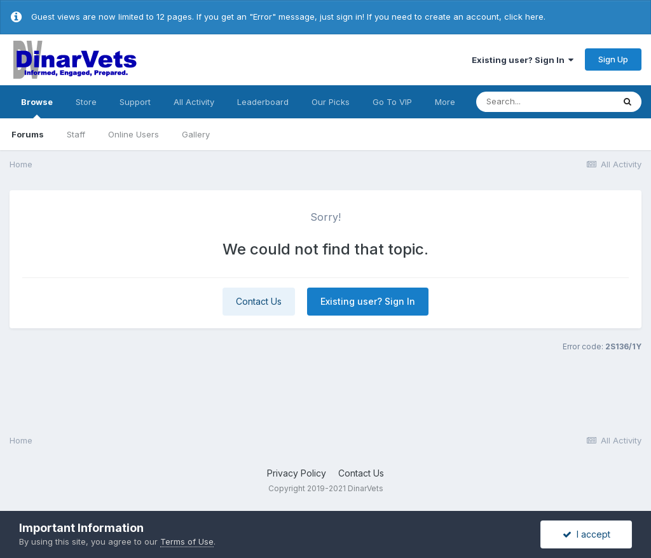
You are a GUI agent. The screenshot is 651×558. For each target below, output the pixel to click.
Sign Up (613, 59)
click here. (524, 16)
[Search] (544, 102)
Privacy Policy (296, 473)
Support (135, 102)
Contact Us (259, 301)
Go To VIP (392, 102)
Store (86, 102)
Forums (27, 134)
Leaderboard (263, 102)
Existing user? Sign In (522, 60)
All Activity (194, 102)
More (445, 102)
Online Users (133, 134)
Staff (76, 134)
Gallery (196, 134)
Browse (37, 107)
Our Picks (331, 102)
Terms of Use (187, 541)
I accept (586, 534)
